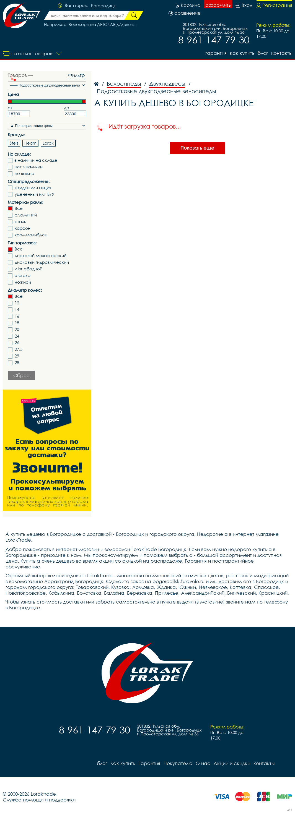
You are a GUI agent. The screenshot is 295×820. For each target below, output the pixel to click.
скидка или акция (33, 188)
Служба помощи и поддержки (39, 800)
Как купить (242, 53)
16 (17, 316)
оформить (218, 5)
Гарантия (216, 53)
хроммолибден (31, 235)
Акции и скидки (232, 763)
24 (17, 336)
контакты (281, 53)
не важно (24, 173)
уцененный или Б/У (35, 194)
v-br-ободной (28, 269)
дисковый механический (40, 256)
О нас (203, 763)
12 (17, 303)
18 (17, 323)
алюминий (26, 215)
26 (17, 343)
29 (17, 356)
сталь (20, 222)
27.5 (18, 349)
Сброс (21, 375)
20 (17, 329)
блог (263, 53)
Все (19, 208)
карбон (22, 228)
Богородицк (103, 6)
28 (17, 363)
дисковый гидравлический (42, 262)
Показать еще (197, 148)
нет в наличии (29, 167)
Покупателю (178, 763)
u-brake (22, 275)
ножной (23, 282)
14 (17, 309)
